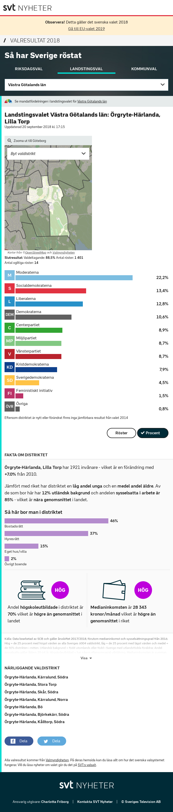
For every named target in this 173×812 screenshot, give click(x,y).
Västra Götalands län (27, 84)
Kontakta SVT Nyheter (95, 802)
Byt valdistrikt (23, 153)
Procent (153, 432)
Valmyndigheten (64, 252)
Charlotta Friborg (55, 802)
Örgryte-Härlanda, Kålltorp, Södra (35, 721)
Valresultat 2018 (32, 40)
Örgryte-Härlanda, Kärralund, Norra (36, 699)
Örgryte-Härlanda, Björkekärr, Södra (37, 714)
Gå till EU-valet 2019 (86, 28)
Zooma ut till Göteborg (27, 140)
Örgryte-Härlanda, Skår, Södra (31, 692)
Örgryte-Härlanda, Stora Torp (31, 684)
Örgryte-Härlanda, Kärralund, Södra (36, 677)
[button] (19, 741)
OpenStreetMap (35, 252)
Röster (121, 432)
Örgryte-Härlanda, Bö (24, 706)
